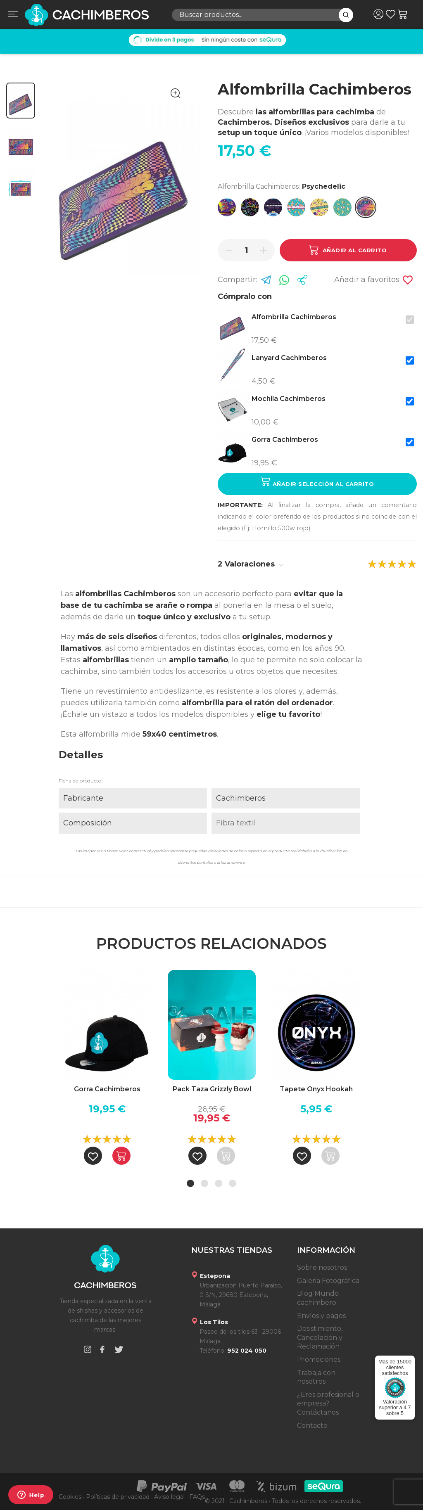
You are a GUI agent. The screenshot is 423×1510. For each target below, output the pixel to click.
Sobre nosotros (322, 1267)
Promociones (318, 1359)
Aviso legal (169, 1497)
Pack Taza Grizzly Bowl (212, 1089)
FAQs (197, 1497)
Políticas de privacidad (118, 1497)
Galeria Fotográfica (328, 1281)
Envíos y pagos (321, 1316)
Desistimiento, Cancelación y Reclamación (319, 1337)
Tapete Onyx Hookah (316, 1089)
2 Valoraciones (250, 564)
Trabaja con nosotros (316, 1377)
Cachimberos (241, 798)
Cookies (70, 1497)
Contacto (312, 1425)
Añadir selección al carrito (317, 481)
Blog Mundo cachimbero (318, 1298)
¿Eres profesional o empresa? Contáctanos (328, 1403)
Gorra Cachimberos (107, 1089)
